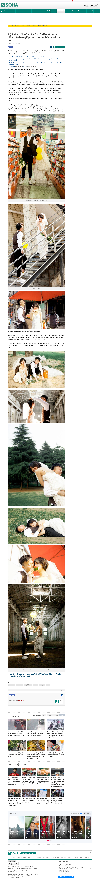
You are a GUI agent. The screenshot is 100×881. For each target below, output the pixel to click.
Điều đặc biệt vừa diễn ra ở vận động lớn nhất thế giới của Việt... (31, 833)
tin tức (13, 66)
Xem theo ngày (37, 715)
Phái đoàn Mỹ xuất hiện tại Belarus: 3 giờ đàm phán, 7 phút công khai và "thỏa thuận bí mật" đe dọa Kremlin (14, 802)
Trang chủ (13, 857)
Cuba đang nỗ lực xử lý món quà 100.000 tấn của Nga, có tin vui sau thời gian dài (28, 801)
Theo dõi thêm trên (76, 814)
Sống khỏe (63, 857)
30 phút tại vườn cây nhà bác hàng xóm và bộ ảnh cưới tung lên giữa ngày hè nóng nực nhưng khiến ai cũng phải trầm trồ (36, 63)
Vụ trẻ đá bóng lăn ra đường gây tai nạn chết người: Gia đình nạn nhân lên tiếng (35, 733)
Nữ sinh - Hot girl (19, 25)
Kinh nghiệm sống (42, 25)
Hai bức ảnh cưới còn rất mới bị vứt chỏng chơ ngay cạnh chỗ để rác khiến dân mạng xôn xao (35, 56)
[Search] (76, 853)
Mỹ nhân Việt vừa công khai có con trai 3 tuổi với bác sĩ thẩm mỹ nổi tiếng (55, 754)
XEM (62, 715)
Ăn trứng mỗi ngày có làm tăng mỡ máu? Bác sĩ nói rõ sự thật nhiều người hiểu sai (43, 780)
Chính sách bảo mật (63, 873)
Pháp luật (57, 857)
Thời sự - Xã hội (20, 857)
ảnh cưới (35, 84)
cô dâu (47, 685)
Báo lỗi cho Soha (60, 47)
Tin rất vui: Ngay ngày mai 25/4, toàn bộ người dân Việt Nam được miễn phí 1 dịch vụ (28, 781)
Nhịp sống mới (46, 857)
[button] (48, 840)
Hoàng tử (42, 685)
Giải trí (52, 857)
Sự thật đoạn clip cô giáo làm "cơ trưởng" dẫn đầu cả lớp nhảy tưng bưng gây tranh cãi (36, 675)
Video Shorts (13, 813)
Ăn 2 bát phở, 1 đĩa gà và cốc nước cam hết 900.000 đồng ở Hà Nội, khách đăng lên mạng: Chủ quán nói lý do (36, 755)
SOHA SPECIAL (35, 1)
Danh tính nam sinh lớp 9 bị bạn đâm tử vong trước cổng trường (16, 754)
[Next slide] (88, 828)
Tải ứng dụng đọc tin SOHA (27, 853)
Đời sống (76, 857)
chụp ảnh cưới (28, 685)
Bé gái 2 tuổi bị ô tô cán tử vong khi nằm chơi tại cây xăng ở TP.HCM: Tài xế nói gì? (16, 733)
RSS (88, 857)
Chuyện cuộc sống (31, 25)
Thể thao (39, 857)
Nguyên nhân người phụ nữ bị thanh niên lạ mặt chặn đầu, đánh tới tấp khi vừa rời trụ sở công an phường (55, 734)
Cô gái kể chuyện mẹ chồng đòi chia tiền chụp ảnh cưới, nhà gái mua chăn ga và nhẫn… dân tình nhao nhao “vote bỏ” (36, 59)
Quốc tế (33, 857)
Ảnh (85, 857)
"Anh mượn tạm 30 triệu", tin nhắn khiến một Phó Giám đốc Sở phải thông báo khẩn (43, 801)
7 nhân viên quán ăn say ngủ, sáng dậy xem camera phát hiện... (62, 833)
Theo (36, 690)
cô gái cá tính (19, 685)
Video (81, 857)
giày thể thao (11, 685)
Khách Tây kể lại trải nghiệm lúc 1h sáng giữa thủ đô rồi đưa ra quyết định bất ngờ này (57, 801)
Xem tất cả (86, 813)
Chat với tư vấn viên (66, 877)
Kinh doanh (27, 857)
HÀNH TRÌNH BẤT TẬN (24, 1)
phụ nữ (25, 66)
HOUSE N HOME (12, 1)
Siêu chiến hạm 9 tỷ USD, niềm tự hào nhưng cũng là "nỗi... (15, 833)
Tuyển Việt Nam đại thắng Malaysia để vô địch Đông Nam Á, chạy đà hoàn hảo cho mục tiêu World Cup (14, 781)
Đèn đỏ (11, 25)
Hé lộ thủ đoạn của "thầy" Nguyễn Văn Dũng (46, 833)
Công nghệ (70, 857)
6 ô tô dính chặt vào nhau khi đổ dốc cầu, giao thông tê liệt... (77, 833)
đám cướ (35, 685)
